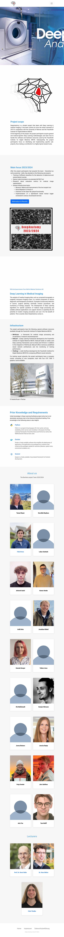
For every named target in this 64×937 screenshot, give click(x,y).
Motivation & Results (20, 201)
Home (19, 928)
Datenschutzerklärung (41, 928)
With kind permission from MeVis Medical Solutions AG (26, 289)
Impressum (28, 928)
